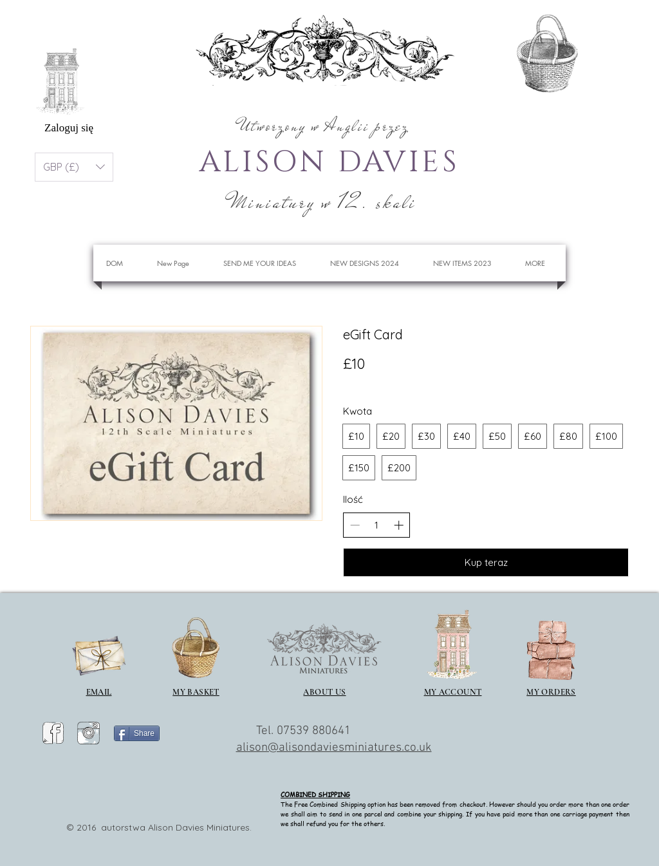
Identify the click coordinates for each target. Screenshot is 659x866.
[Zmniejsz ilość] (355, 525)
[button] (600, 48)
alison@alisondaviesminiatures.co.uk (334, 747)
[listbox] (74, 167)
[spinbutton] (376, 525)
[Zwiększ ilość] (398, 525)
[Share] (137, 733)
